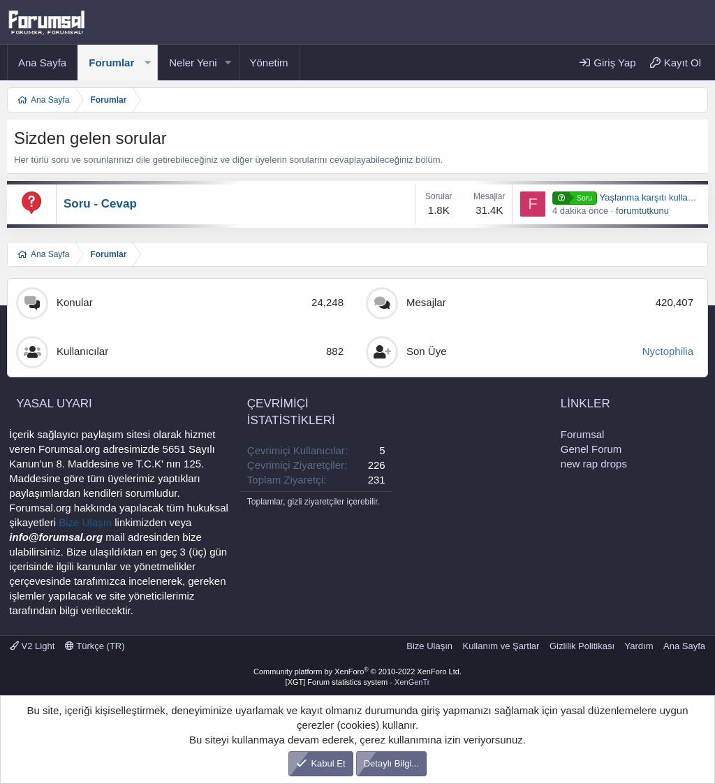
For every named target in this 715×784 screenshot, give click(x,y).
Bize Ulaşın (85, 522)
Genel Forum (591, 449)
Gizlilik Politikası (582, 646)
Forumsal (583, 434)
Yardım (639, 646)
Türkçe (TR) (95, 646)
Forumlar (111, 62)
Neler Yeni (192, 62)
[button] (147, 62)
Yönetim (269, 62)
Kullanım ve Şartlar (501, 646)
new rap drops (594, 464)
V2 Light (32, 646)
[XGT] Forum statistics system (358, 682)
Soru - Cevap (100, 203)
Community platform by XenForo (357, 671)
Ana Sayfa (42, 62)
